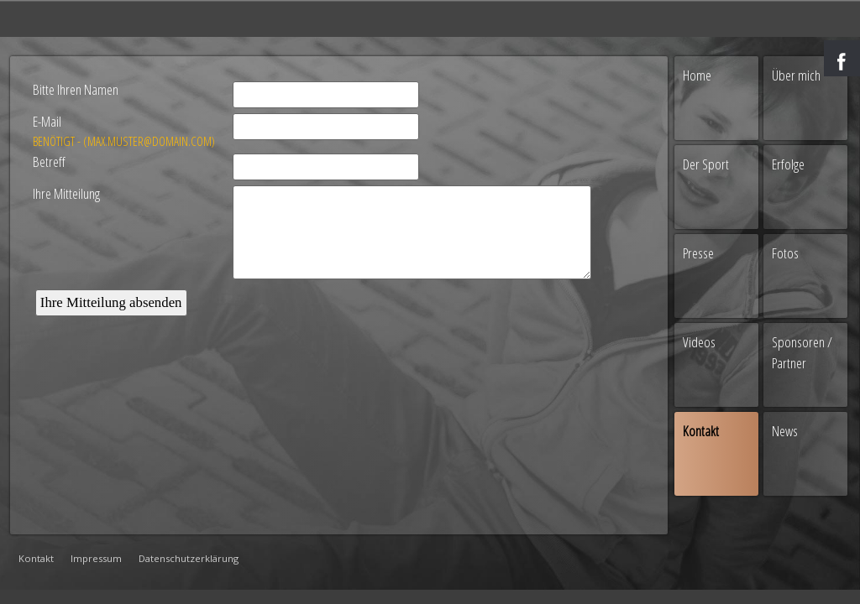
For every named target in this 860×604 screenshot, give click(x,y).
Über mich (796, 75)
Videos (699, 341)
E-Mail (124, 131)
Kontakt (36, 558)
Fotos (785, 253)
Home (697, 75)
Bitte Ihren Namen (75, 89)
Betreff (49, 161)
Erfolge (788, 164)
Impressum (96, 558)
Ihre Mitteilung (66, 193)
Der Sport (706, 164)
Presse (698, 253)
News (785, 430)
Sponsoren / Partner (802, 352)
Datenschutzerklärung (189, 558)
